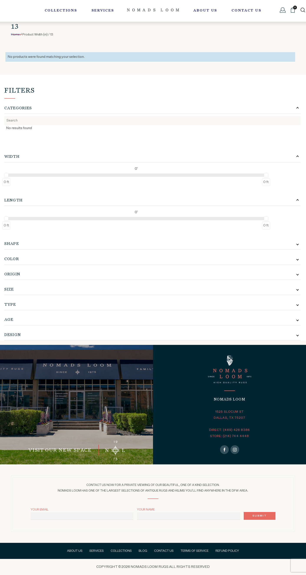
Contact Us (246, 10)
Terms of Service (195, 550)
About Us (205, 10)
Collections (61, 10)
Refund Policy (227, 550)
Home (15, 34)
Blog (143, 550)
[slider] (6, 175)
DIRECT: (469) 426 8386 (229, 430)
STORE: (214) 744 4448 (229, 436)
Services (103, 10)
